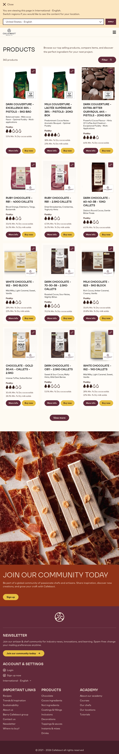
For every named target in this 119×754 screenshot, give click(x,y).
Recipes (7, 695)
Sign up (11, 597)
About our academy (91, 695)
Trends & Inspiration (14, 700)
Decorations (48, 719)
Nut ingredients (50, 705)
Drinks (45, 733)
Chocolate (47, 695)
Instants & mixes (50, 728)
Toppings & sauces (51, 723)
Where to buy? (11, 728)
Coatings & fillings (51, 709)
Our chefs (85, 705)
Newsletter (9, 723)
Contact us (9, 719)
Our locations (87, 709)
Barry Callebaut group (15, 714)
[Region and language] (53, 22)
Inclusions (47, 714)
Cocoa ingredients (51, 700)
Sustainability (11, 705)
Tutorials (85, 714)
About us (8, 709)
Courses (84, 700)
